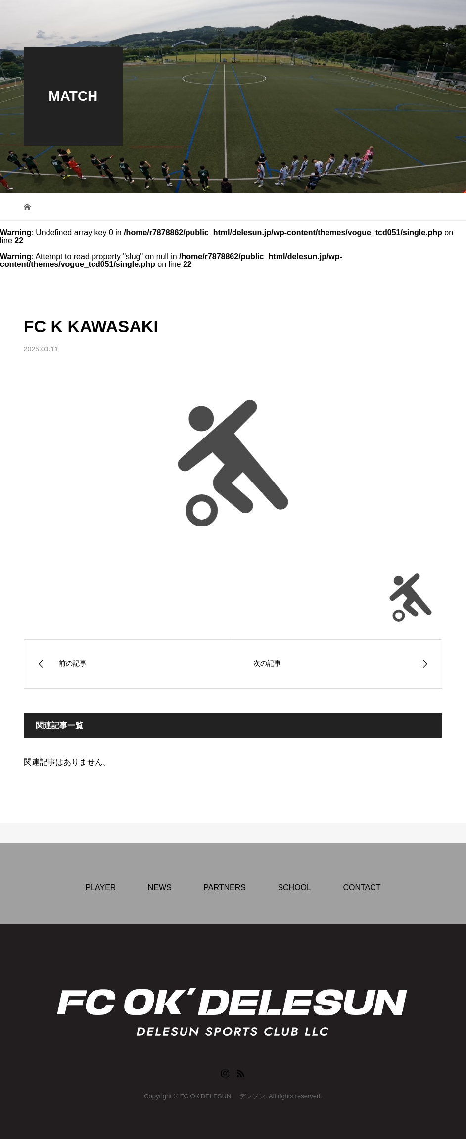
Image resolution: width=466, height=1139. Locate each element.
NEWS (160, 887)
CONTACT (361, 887)
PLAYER (100, 887)
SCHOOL (294, 887)
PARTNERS (224, 887)
